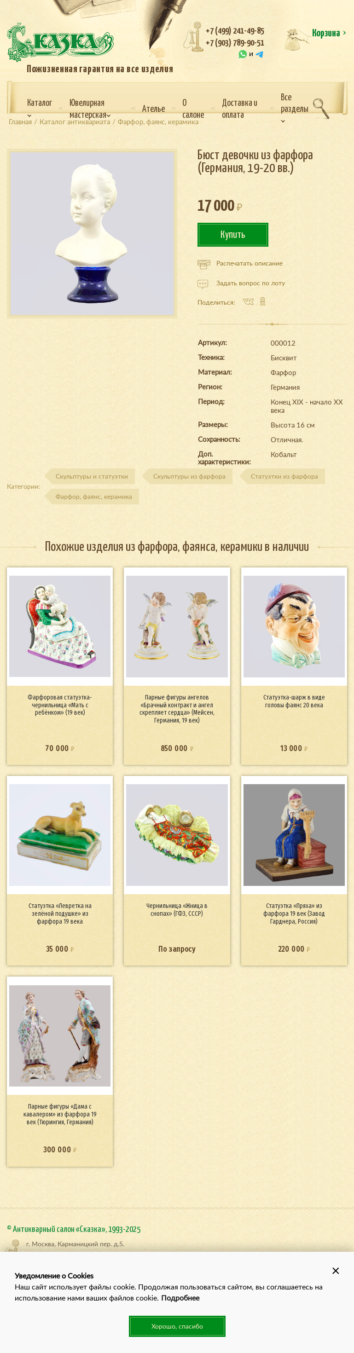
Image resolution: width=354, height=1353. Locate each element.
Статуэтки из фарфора (284, 476)
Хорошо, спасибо (177, 1326)
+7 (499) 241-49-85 (235, 31)
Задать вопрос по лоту (241, 283)
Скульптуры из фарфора (189, 476)
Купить (233, 235)
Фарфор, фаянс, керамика (94, 496)
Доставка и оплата (239, 109)
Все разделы (294, 108)
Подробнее (180, 1297)
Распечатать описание (240, 263)
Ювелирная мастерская (90, 109)
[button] (335, 1270)
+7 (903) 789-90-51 (235, 43)
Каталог (39, 108)
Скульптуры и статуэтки (92, 476)
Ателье (153, 109)
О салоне (193, 109)
